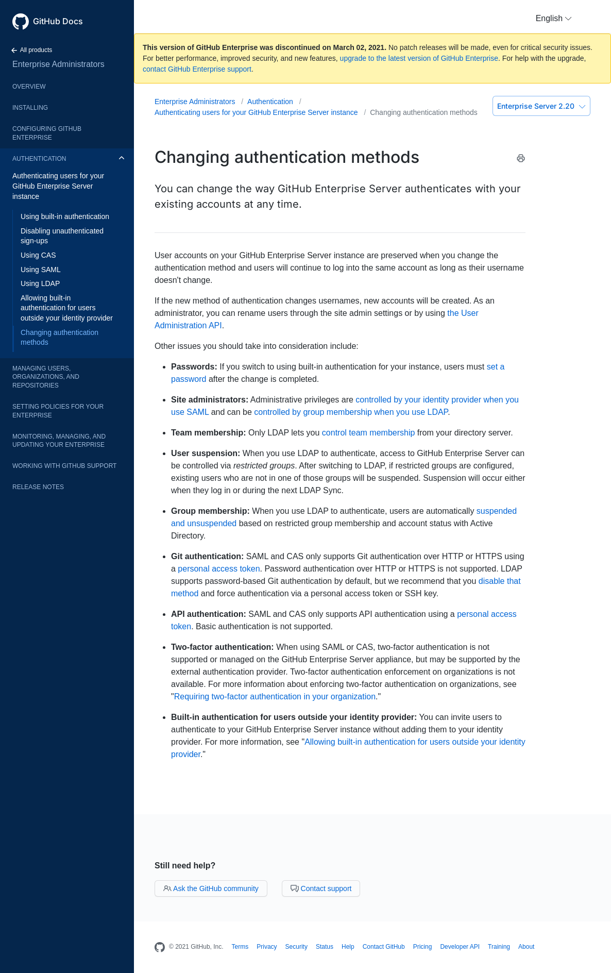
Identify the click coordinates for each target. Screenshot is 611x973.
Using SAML (41, 269)
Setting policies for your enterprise (58, 411)
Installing (30, 107)
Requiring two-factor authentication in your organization (275, 696)
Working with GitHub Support (64, 465)
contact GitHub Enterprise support (197, 69)
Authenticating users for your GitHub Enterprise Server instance (58, 186)
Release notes (38, 487)
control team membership (368, 432)
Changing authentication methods (59, 337)
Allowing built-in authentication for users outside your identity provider (67, 308)
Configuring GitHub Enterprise (46, 133)
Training (499, 946)
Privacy (267, 946)
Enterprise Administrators (58, 64)
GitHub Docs (58, 21)
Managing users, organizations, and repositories (45, 377)
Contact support (321, 888)
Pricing (422, 946)
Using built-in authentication (65, 216)
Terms (240, 946)
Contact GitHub (384, 946)
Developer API (460, 946)
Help (348, 946)
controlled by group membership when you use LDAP (351, 412)
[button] (554, 18)
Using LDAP (40, 283)
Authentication (39, 158)
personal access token (219, 568)
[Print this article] (520, 160)
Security (296, 946)
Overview (28, 86)
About (526, 946)
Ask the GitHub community (211, 888)
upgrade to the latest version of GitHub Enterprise (419, 58)
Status (324, 946)
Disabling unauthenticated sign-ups (62, 236)
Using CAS (38, 255)
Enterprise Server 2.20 (541, 106)
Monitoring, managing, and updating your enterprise (59, 441)
